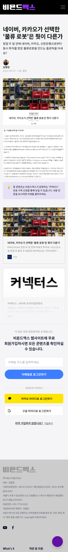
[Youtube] (5, 528)
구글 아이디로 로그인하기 (36, 411)
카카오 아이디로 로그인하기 (36, 399)
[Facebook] (13, 528)
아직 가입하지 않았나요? (34, 423)
